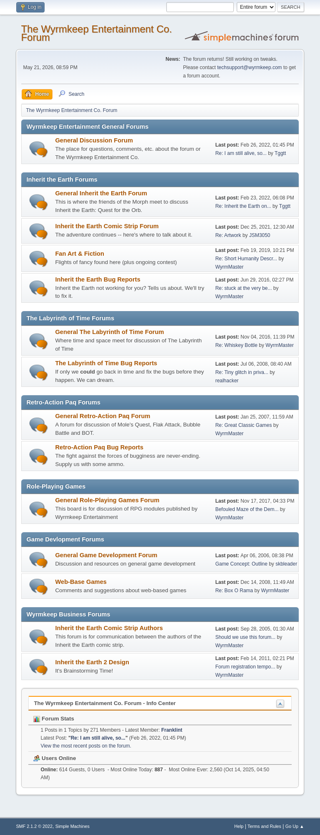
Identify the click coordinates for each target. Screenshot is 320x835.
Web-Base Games (81, 581)
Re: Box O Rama (234, 590)
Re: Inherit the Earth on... (243, 206)
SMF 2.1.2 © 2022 (34, 826)
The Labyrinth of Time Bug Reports (106, 363)
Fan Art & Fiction (79, 253)
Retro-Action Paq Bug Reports (99, 447)
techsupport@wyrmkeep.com (249, 67)
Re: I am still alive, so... (241, 153)
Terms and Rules (264, 826)
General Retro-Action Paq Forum (102, 416)
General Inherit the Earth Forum (101, 193)
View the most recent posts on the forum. (85, 746)
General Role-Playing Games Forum (107, 500)
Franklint (171, 730)
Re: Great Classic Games (243, 425)
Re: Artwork (228, 235)
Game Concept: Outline (241, 564)
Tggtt (280, 153)
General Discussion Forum (94, 140)
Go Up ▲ (294, 826)
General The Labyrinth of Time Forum (109, 332)
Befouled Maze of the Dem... (247, 509)
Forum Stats (53, 718)
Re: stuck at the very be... (243, 288)
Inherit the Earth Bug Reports (97, 279)
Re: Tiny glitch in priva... (241, 372)
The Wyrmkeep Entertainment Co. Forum (96, 33)
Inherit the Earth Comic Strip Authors (108, 628)
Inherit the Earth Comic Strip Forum (106, 226)
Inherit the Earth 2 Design (92, 662)
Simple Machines (72, 826)
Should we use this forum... (245, 637)
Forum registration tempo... (245, 667)
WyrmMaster (229, 267)
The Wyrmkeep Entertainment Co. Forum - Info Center (104, 703)
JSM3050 (259, 235)
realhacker (227, 381)
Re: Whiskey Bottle (236, 345)
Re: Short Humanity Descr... (246, 259)
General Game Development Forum (106, 555)
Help (238, 826)
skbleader (286, 564)
